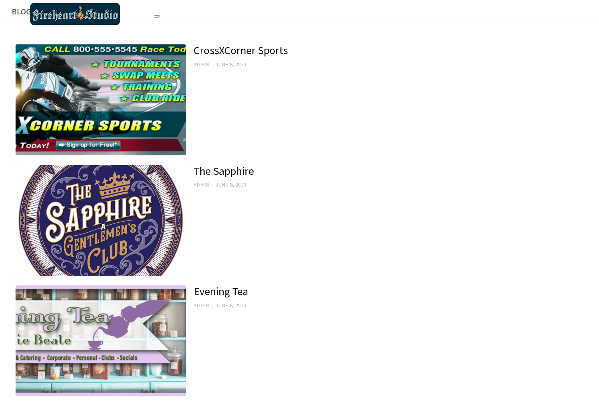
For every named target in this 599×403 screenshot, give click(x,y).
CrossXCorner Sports (241, 50)
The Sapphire (224, 171)
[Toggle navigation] (157, 15)
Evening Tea (221, 291)
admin (201, 64)
